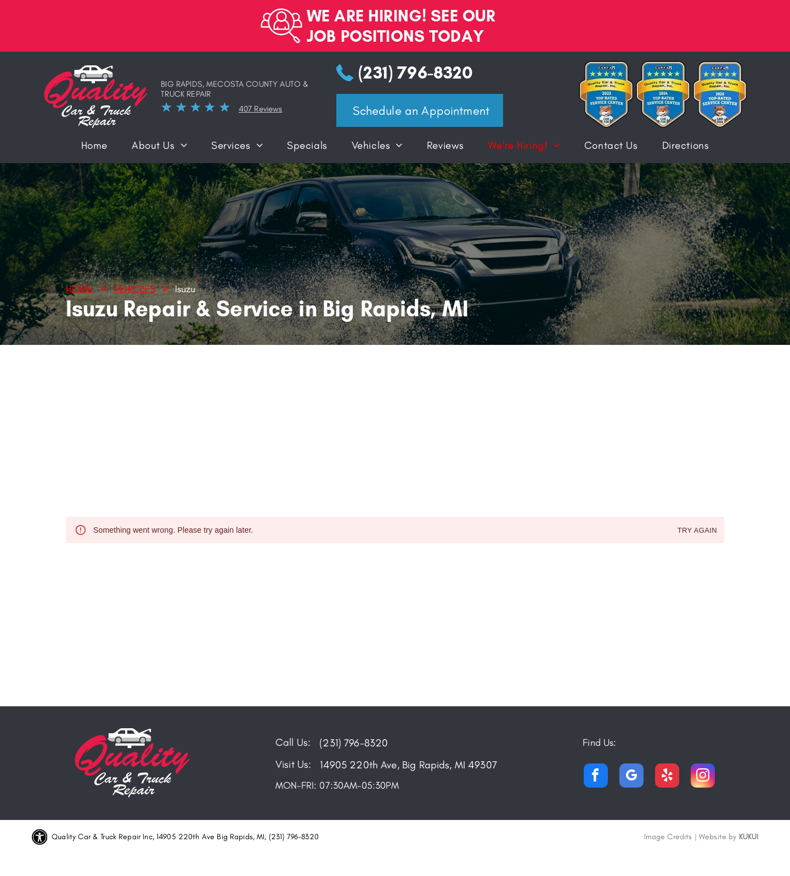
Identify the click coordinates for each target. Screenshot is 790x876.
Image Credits (668, 836)
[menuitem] (94, 148)
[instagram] (703, 776)
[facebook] (596, 776)
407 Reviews (261, 109)
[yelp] (667, 776)
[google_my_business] (631, 776)
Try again (697, 530)
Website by (718, 836)
